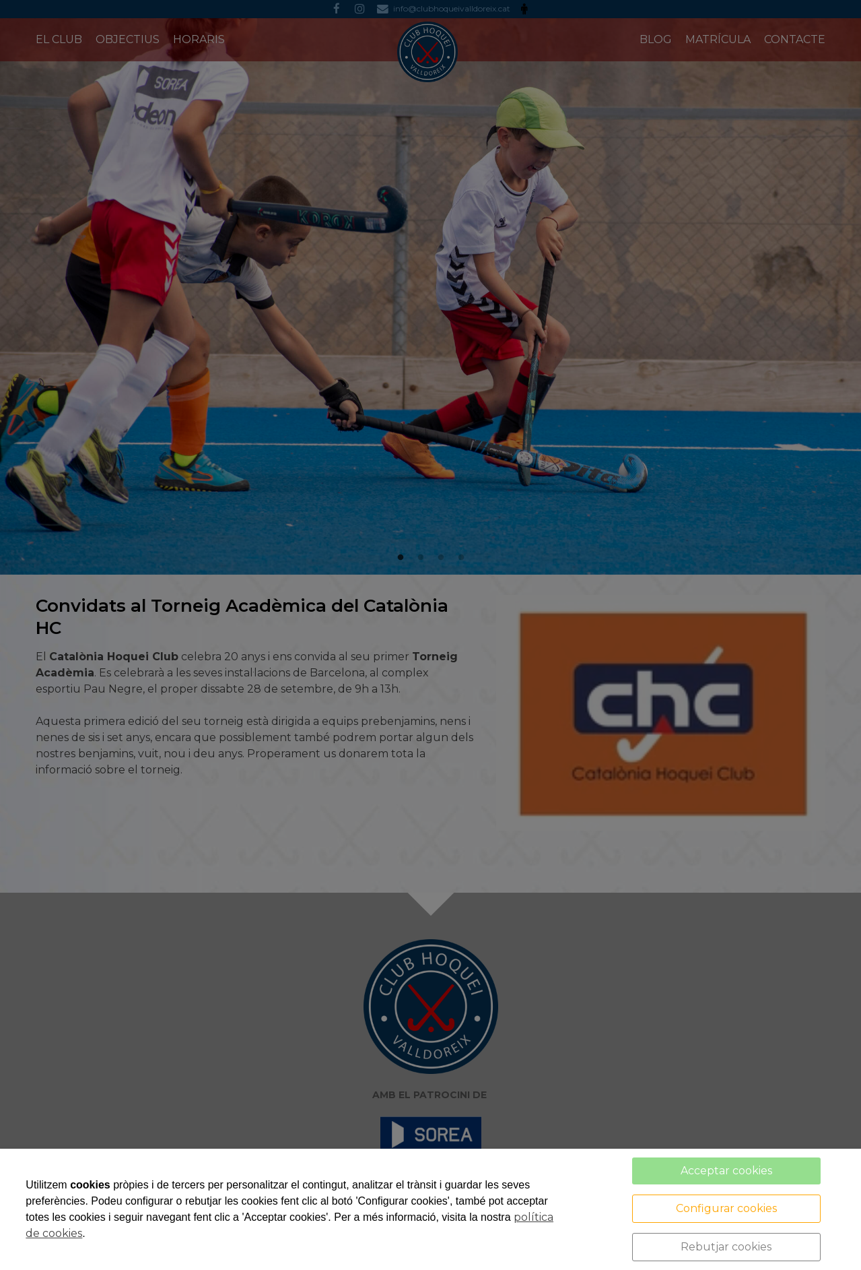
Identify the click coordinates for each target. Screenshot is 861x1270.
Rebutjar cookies (726, 1246)
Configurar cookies (726, 1208)
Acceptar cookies (726, 1170)
